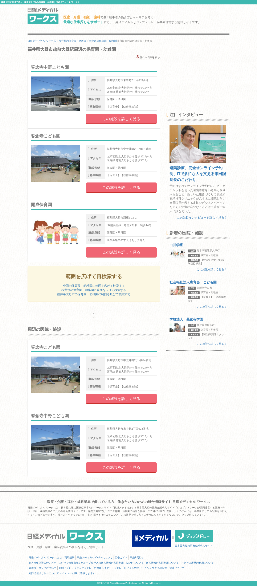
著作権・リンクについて (42, 568)
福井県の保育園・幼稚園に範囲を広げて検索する (93, 290)
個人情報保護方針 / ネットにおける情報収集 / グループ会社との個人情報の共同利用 (76, 562)
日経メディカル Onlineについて (95, 557)
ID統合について (135, 562)
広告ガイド (121, 557)
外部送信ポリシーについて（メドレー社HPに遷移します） (62, 573)
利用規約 (69, 557)
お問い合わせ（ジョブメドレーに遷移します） (85, 568)
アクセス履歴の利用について (197, 562)
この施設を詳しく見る (121, 119)
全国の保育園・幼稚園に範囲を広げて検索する (94, 285)
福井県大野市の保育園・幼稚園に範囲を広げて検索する (94, 294)
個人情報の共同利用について (162, 562)
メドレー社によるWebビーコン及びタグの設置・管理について (149, 568)
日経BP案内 (136, 557)
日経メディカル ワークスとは (45, 557)
